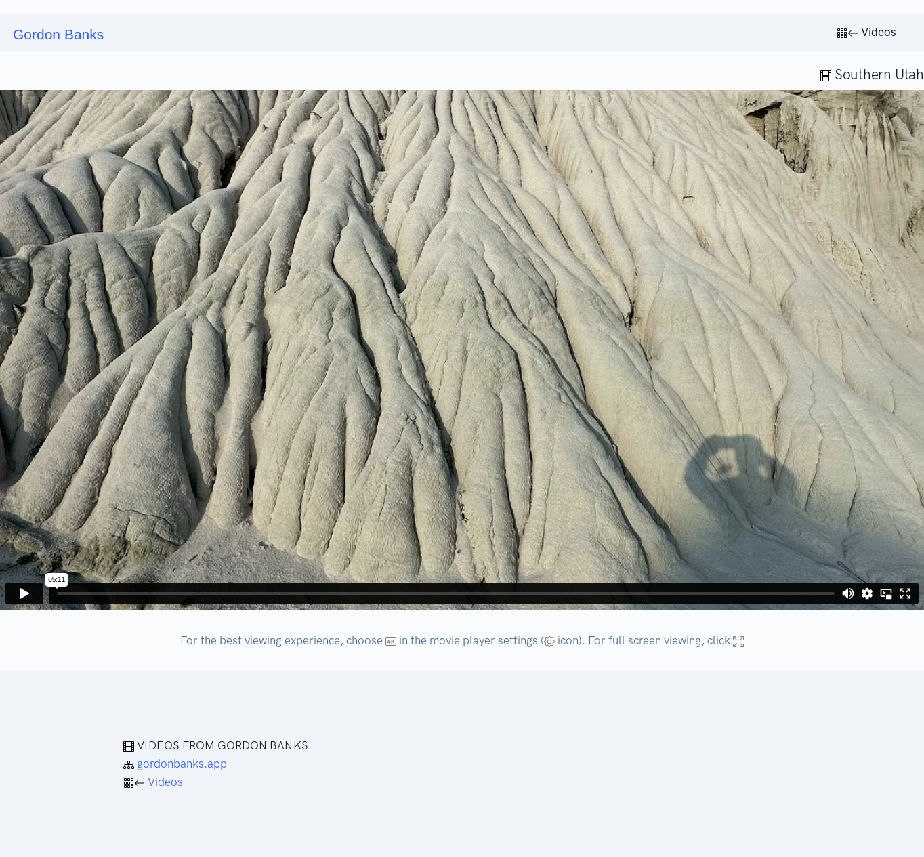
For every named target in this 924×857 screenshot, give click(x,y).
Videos (866, 32)
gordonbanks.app (175, 763)
